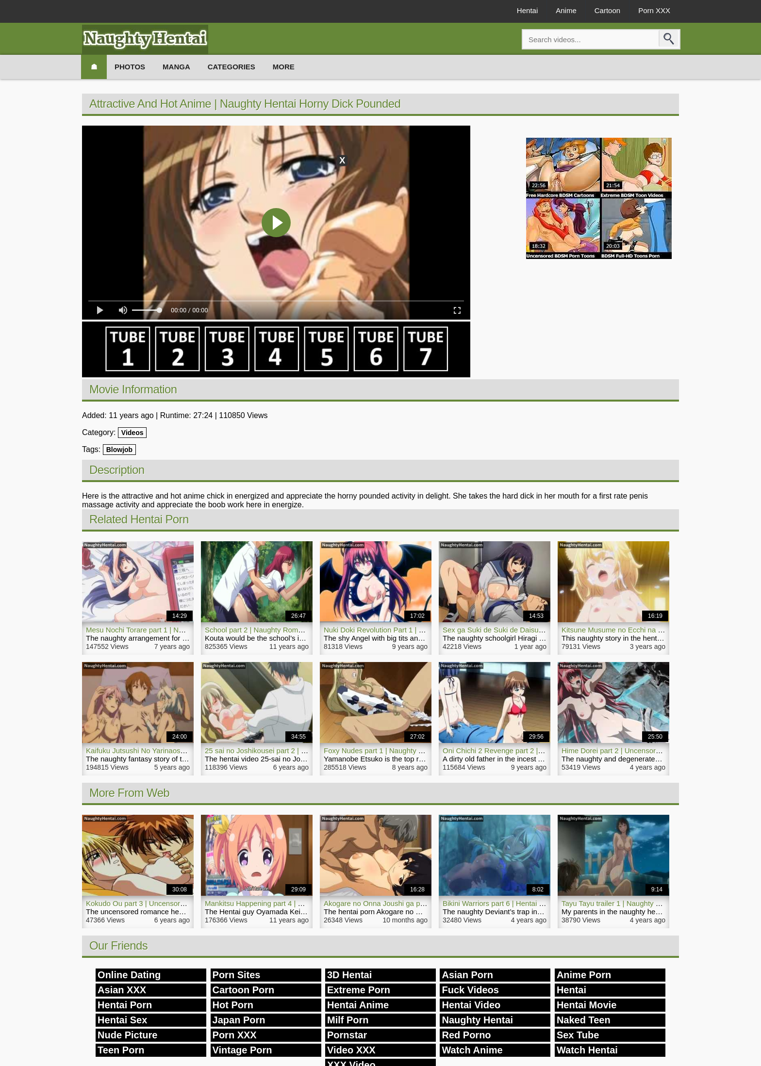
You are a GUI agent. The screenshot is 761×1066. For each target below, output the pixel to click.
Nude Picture (127, 1035)
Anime (566, 10)
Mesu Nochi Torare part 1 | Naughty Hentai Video (165, 630)
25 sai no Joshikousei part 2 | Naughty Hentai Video (288, 750)
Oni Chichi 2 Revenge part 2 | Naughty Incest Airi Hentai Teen (542, 750)
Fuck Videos (470, 990)
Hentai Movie (586, 1005)
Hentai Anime (358, 1005)
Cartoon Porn (244, 990)
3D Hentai (349, 974)
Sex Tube (578, 1035)
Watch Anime (472, 1050)
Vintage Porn (242, 1050)
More (284, 67)
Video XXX (351, 1050)
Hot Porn (233, 1005)
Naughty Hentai (477, 1020)
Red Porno (466, 1035)
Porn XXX (654, 10)
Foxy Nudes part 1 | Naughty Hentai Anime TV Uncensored (419, 750)
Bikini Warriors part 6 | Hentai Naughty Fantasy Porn (527, 903)
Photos (130, 67)
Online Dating (129, 974)
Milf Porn (348, 1020)
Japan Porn (239, 1020)
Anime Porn (584, 974)
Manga (176, 67)
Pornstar (347, 1035)
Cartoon (607, 10)
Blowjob (119, 449)
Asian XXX (122, 990)
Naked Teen (584, 1020)
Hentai (527, 10)
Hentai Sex (122, 1020)
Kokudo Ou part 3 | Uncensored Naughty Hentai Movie (174, 903)
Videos (132, 432)
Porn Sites (237, 974)
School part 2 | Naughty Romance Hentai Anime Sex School (301, 630)
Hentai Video (471, 1005)
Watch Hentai (587, 1050)
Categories (231, 67)
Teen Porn (121, 1050)
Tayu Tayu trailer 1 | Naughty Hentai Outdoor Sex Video (651, 903)
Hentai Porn (125, 1005)
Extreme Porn (358, 990)
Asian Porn (467, 974)
